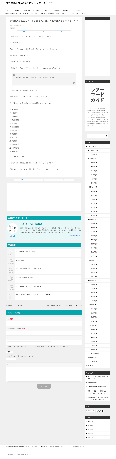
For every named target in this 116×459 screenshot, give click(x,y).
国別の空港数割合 (20, 260)
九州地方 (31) (93, 325)
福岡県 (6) (94, 329)
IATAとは (38, 10)
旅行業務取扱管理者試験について (63, 10)
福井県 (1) (94, 235)
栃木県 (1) (94, 207)
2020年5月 (91, 421)
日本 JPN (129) (92, 146)
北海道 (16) (94, 154)
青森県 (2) (94, 162)
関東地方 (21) (93, 187)
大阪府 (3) (94, 264)
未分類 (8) (90, 365)
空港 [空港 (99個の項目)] (100, 411)
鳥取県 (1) (94, 292)
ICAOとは (47, 10)
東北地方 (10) (93, 158)
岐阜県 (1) (94, 248)
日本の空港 (27, 10)
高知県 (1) (94, 321)
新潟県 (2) (94, 223)
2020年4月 (91, 425)
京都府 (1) (94, 268)
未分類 (12, 28)
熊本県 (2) (94, 341)
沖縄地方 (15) (93, 357)
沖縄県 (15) (94, 361)
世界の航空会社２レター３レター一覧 (25, 251)
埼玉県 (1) (94, 203)
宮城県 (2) (94, 175)
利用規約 (78, 10)
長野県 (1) (94, 240)
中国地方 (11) (93, 280)
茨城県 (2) (94, 211)
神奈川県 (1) (94, 195)
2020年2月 (91, 433)
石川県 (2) (94, 231)
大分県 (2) (94, 345)
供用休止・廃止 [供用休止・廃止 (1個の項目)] (91, 410)
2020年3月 (91, 429)
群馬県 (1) (94, 215)
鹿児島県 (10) (95, 353)
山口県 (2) (94, 300)
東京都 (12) (94, 191)
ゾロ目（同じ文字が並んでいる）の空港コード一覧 (28, 268)
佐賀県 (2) (94, 333)
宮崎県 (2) (94, 349)
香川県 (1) (94, 313)
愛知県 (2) (94, 252)
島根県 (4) (94, 296)
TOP (22, 13)
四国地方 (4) (92, 305)
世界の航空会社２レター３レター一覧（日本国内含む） (30, 286)
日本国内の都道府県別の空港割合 (24, 277)
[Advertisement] (44, 197)
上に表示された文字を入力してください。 (20, 356)
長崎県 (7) (94, 337)
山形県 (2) (94, 179)
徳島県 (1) (94, 309)
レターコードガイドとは (14, 10)
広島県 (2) (94, 288)
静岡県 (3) (94, 244)
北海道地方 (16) (93, 150)
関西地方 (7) (92, 260)
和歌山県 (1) (94, 276)
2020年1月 (91, 437)
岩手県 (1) (94, 170)
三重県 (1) (94, 256)
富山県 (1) (94, 227)
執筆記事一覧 (75, 235)
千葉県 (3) (94, 199)
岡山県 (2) (94, 284)
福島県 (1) (94, 183)
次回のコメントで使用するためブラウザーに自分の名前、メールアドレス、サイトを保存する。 (39, 346)
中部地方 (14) (93, 219)
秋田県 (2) (94, 166)
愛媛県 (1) (94, 317)
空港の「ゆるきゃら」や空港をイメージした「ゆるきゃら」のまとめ (33, 294)
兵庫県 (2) (94, 272)
